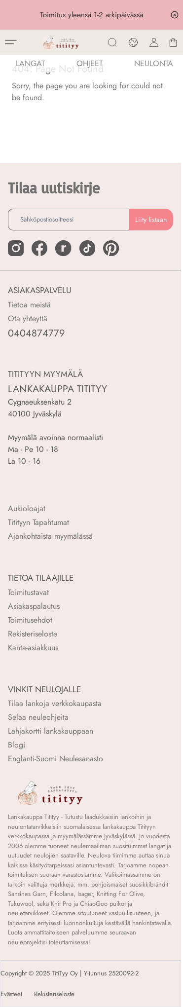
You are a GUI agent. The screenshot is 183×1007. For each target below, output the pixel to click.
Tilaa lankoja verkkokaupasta (55, 703)
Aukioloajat (26, 508)
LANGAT (30, 63)
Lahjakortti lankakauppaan (50, 731)
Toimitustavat (28, 592)
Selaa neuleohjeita (38, 717)
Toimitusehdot (30, 620)
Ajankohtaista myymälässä (50, 536)
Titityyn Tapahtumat (38, 522)
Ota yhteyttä (27, 318)
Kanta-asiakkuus (33, 647)
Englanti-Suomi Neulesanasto (55, 758)
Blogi (16, 744)
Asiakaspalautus (34, 606)
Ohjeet (89, 63)
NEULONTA (153, 63)
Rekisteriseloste (32, 633)
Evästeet (11, 994)
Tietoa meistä (29, 304)
